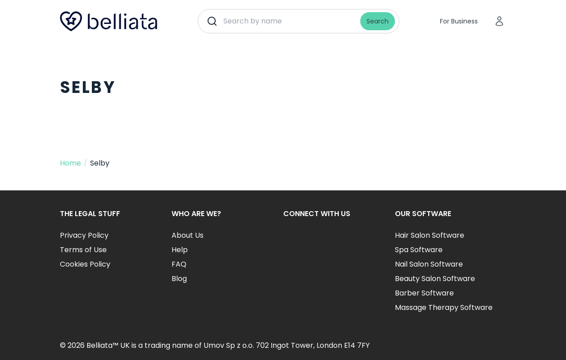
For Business (459, 21)
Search (378, 21)
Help (180, 250)
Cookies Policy (85, 264)
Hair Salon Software (429, 235)
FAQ (179, 264)
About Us (188, 235)
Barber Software (424, 293)
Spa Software (419, 250)
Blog (179, 278)
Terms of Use (83, 250)
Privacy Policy (84, 235)
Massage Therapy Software (444, 307)
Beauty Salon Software (435, 278)
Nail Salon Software (429, 264)
